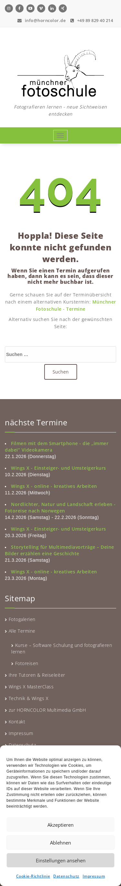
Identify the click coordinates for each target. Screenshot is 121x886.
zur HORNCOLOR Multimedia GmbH (47, 710)
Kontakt (17, 722)
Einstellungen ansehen (61, 860)
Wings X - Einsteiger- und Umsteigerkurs (58, 468)
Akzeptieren (60, 825)
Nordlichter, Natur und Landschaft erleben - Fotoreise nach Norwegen (60, 507)
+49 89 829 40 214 (91, 20)
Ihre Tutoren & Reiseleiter (37, 675)
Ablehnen (60, 842)
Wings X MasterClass (31, 687)
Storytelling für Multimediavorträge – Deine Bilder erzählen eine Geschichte (59, 550)
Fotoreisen (26, 663)
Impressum (94, 876)
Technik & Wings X (29, 698)
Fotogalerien (22, 619)
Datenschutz (66, 876)
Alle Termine (22, 631)
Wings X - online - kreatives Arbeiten (54, 486)
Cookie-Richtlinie (33, 876)
